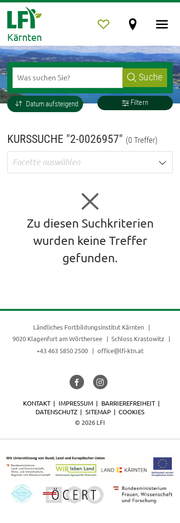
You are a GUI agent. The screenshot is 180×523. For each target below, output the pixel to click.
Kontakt (36, 403)
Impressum (76, 403)
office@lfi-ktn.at (120, 350)
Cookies (131, 412)
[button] (45, 104)
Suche (144, 77)
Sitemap (98, 412)
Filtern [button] (135, 102)
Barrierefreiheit (128, 403)
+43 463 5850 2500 (62, 350)
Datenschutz (56, 412)
